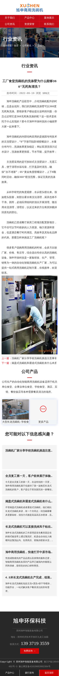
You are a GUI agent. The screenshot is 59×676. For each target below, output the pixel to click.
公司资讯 (10, 24)
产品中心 (29, 18)
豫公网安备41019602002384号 (35, 666)
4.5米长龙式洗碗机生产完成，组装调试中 (32, 577)
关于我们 (10, 18)
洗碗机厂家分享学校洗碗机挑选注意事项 (34, 358)
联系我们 (49, 24)
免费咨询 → (29, 651)
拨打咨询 (29, 673)
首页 (16, 45)
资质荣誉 (29, 24)
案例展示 (49, 18)
